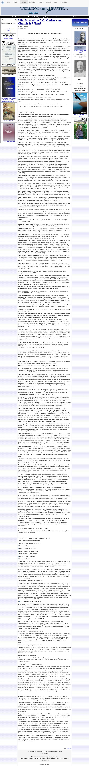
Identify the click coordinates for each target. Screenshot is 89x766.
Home (9, 2)
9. (18, 104)
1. (18, 78)
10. (19, 106)
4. (18, 89)
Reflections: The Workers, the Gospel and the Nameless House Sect (8, 99)
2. (18, 82)
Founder (24, 2)
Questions (32, 2)
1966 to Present (8, 38)
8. (18, 99)
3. (18, 85)
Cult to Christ (80, 139)
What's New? (80, 22)
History (16, 2)
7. (18, 97)
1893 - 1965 (8, 37)
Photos (41, 2)
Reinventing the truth (9, 141)
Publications (64, 2)
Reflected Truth (8, 121)
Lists (56, 2)
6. (18, 94)
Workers (49, 2)
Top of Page (68, 748)
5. (18, 92)
